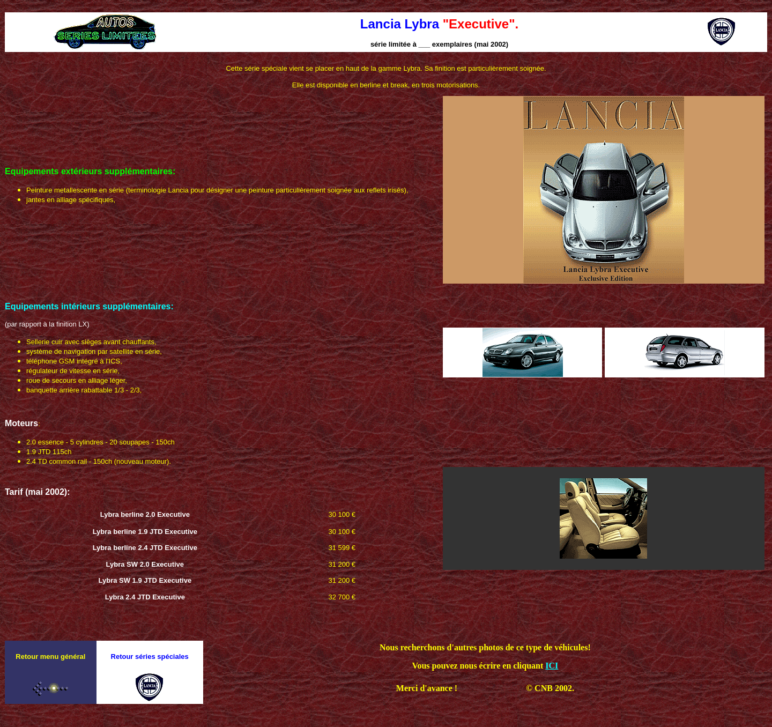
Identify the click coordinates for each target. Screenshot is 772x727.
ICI (551, 665)
